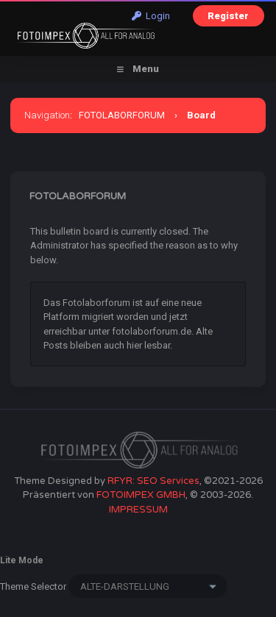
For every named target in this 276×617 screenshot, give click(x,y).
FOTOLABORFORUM (122, 115)
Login (151, 15)
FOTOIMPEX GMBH (140, 495)
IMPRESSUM (138, 510)
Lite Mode (21, 560)
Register (228, 15)
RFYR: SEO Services (153, 481)
